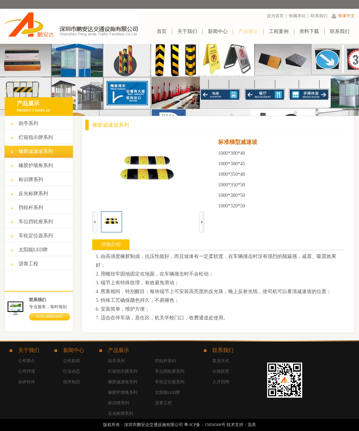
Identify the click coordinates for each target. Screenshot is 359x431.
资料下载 (309, 31)
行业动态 (71, 371)
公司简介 (26, 360)
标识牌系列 (31, 179)
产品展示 (248, 31)
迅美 (252, 424)
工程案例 (279, 31)
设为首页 (275, 15)
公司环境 (26, 371)
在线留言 (220, 371)
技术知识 (71, 381)
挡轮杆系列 (31, 207)
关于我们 (187, 31)
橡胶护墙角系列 (36, 165)
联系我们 (319, 15)
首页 (162, 31)
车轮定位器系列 (36, 235)
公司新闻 (71, 360)
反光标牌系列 (33, 193)
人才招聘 (220, 381)
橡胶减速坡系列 (36, 151)
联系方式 (220, 360)
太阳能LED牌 (33, 249)
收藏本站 (297, 15)
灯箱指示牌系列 (36, 137)
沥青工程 (28, 263)
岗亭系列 (28, 123)
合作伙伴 (26, 381)
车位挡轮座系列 (36, 221)
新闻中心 (218, 31)
